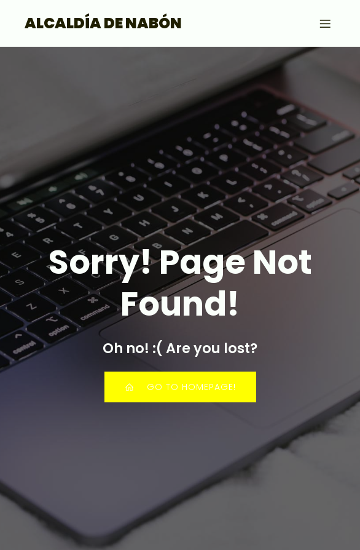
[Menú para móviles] (325, 23)
